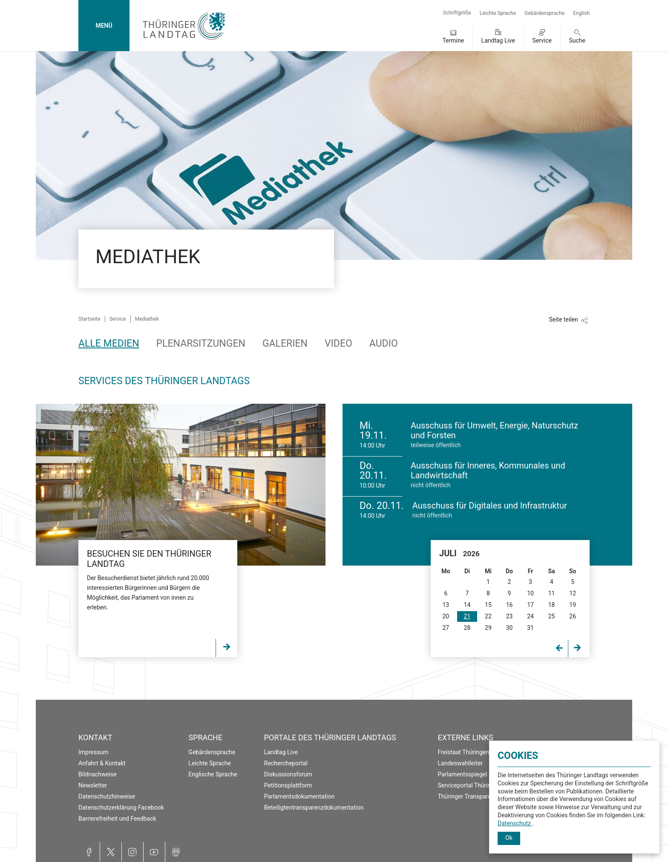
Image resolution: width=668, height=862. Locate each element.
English (581, 13)
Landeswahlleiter (460, 763)
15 (488, 604)
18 (551, 604)
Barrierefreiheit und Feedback (117, 818)
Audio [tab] (383, 343)
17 (530, 604)
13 (445, 604)
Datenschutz (515, 823)
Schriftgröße (457, 13)
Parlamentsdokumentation (299, 796)
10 (530, 593)
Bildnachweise (97, 774)
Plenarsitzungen (200, 343)
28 (467, 627)
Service (542, 40)
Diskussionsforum (288, 774)
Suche (577, 40)
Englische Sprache (212, 774)
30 (509, 627)
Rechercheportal (286, 763)
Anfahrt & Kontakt (102, 763)
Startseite (89, 319)
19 (572, 604)
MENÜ (103, 25)
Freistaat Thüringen (463, 752)
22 (488, 616)
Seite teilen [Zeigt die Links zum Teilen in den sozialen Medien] (563, 319)
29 (488, 627)
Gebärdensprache (544, 13)
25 (551, 616)
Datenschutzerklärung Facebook (121, 807)
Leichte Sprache (498, 13)
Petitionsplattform (288, 785)
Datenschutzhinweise (106, 796)
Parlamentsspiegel (462, 774)
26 (572, 616)
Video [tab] (338, 343)
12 (572, 593)
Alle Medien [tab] (108, 343)
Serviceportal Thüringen (469, 785)
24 (530, 616)
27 (445, 627)
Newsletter (92, 785)
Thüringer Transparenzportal (475, 796)
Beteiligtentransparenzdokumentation (314, 807)
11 (551, 593)
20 (445, 616)
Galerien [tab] (285, 343)
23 (509, 616)
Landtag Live (498, 40)
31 (530, 627)
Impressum (93, 752)
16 (509, 604)
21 (467, 616)
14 (467, 604)
